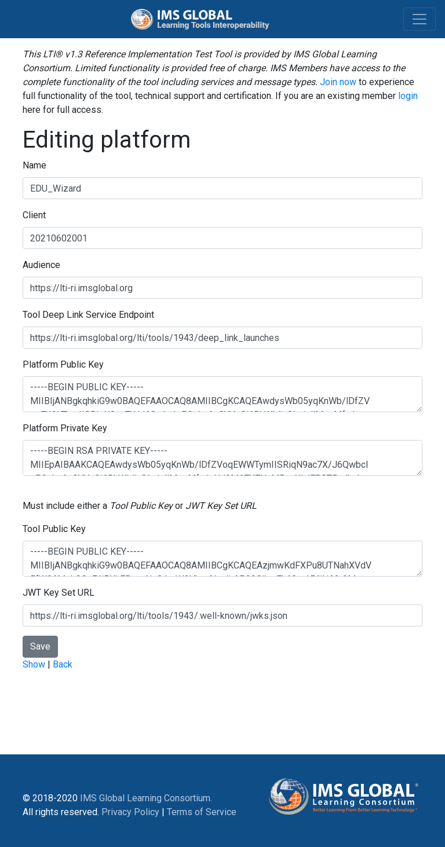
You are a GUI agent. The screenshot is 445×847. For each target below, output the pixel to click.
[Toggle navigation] (419, 19)
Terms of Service (201, 811)
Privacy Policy (130, 811)
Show (34, 664)
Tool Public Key (54, 528)
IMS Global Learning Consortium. (146, 798)
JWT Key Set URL (58, 592)
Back (62, 664)
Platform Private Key (65, 428)
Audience (41, 264)
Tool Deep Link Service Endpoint (88, 314)
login (408, 95)
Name (34, 165)
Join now (338, 81)
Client (34, 215)
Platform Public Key (63, 364)
